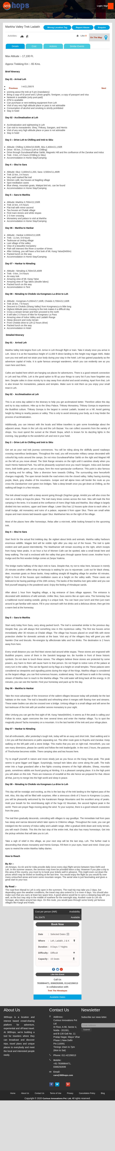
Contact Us (39, 1093)
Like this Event (57, 974)
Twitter (57, 969)
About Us (25, 1093)
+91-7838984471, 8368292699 (62, 1065)
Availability (74, 911)
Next (104, 88)
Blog (103, 1093)
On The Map (99, 37)
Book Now (57, 924)
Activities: (12, 36)
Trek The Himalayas (57, 990)
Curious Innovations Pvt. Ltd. (57, 1098)
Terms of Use (55, 1093)
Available (75, 917)
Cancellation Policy (87, 1093)
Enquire (102, 27)
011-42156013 (69, 1055)
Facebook (53, 969)
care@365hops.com (63, 1075)
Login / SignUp (104, 6)
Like (82, 36)
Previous (13, 88)
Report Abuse (82, 27)
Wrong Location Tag (57, 27)
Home (12, 1093)
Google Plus (61, 969)
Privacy (70, 1093)
